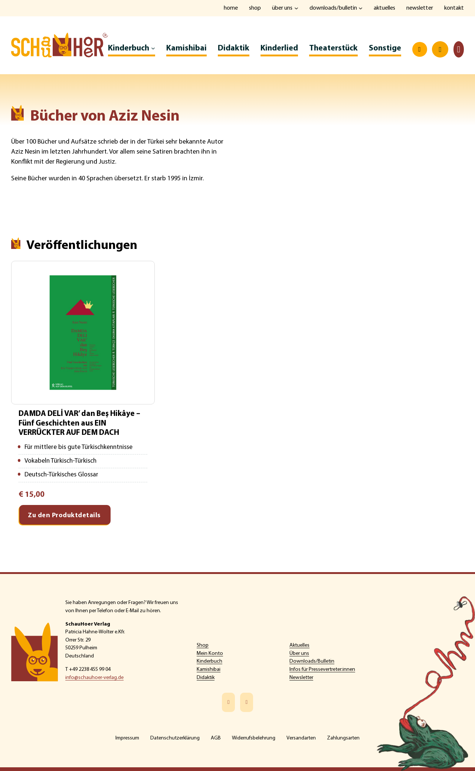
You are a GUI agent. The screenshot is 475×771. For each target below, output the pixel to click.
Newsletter (419, 8)
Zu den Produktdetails (64, 517)
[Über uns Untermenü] (295, 8)
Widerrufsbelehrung (253, 738)
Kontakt (454, 8)
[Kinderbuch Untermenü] (153, 49)
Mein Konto (210, 653)
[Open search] (419, 49)
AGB (216, 738)
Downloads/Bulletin (332, 8)
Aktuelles (384, 8)
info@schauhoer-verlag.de (94, 677)
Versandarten (301, 738)
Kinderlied (279, 48)
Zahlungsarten (343, 738)
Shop (253, 8)
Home (229, 8)
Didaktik (233, 48)
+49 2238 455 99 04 (90, 669)
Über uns (281, 8)
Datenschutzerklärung (175, 738)
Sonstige (384, 48)
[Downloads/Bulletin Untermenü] (360, 8)
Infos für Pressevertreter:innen (322, 669)
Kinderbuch (128, 48)
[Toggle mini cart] (458, 50)
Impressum (127, 738)
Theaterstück (333, 48)
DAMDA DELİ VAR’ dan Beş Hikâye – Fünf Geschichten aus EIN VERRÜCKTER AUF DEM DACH (81, 424)
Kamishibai (186, 48)
